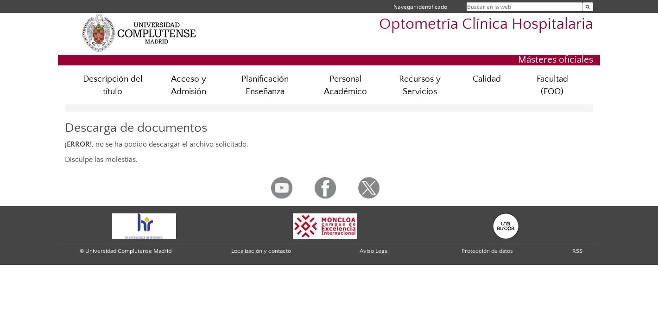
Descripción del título (113, 85)
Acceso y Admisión (188, 85)
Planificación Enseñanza (265, 85)
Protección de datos (487, 251)
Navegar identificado (420, 7)
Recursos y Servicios (420, 85)
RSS (577, 251)
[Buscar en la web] (587, 6)
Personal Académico (345, 85)
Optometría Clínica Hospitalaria (486, 24)
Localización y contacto (261, 251)
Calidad (487, 79)
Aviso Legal (374, 251)
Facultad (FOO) (552, 85)
